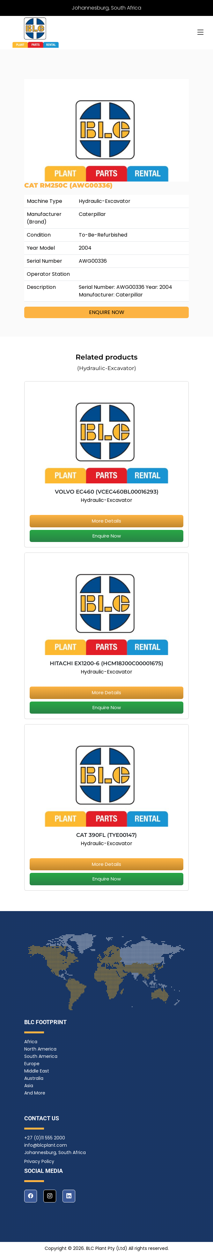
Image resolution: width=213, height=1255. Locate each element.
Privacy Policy (39, 1161)
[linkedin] (68, 1196)
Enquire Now (106, 535)
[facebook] (30, 1196)
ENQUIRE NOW (106, 312)
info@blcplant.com (45, 1145)
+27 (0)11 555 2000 (44, 1138)
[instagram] (49, 1196)
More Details (106, 520)
